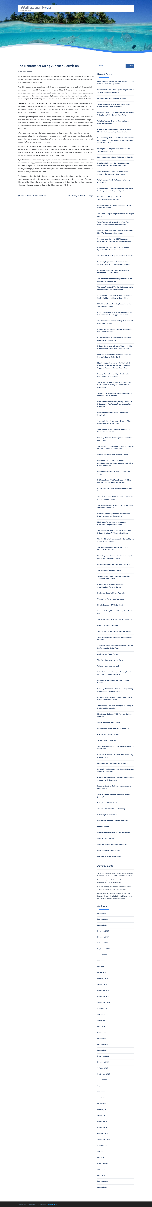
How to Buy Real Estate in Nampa (81, 196)
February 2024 (102, 1044)
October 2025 (102, 943)
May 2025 (101, 967)
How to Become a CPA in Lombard (110, 605)
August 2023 (102, 1080)
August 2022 (102, 1145)
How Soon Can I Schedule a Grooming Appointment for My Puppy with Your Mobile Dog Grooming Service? (115, 463)
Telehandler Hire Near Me (106, 740)
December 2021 (103, 1163)
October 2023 (102, 1068)
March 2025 (101, 973)
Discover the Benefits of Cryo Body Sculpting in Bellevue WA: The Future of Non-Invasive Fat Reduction (114, 404)
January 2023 (102, 1116)
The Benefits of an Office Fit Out (109, 570)
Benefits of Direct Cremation (107, 625)
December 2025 (103, 931)
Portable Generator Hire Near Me (109, 856)
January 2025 (102, 985)
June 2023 (101, 1092)
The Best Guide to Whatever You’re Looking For (114, 619)
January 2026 (102, 925)
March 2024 (101, 1038)
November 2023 (103, 1062)
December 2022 (103, 1122)
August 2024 (102, 1008)
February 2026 (102, 919)
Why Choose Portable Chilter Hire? (110, 722)
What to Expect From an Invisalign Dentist (112, 455)
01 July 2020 (22, 71)
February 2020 (102, 1181)
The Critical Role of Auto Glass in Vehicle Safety (115, 256)
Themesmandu (52, 1204)
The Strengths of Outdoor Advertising (111, 809)
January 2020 (102, 1187)
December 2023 (103, 1056)
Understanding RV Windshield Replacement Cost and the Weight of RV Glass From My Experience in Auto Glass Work (115, 140)
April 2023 (101, 1098)
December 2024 (103, 991)
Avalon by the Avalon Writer (107, 654)
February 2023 (102, 1110)
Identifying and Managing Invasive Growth (112, 763)
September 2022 (103, 1139)
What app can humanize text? (108, 666)
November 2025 (103, 937)
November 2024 (103, 997)
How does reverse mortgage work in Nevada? (114, 564)
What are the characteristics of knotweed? (112, 845)
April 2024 (101, 1032)
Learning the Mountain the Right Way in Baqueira (115, 157)
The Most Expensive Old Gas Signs (110, 660)
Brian (29, 71)
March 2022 (101, 1157)
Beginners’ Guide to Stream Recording (111, 593)
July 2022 (101, 1151)
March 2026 (101, 913)
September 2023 (103, 1074)
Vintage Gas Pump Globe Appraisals (110, 599)
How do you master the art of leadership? (112, 821)
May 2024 (101, 1026)
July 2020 (101, 1169)
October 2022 (102, 1133)
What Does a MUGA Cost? (107, 803)
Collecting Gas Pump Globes (107, 815)
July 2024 (101, 1014)
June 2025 (101, 961)
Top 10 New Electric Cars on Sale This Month (114, 631)
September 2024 (103, 1002)
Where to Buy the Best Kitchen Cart (31, 196)
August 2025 (102, 955)
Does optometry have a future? (108, 850)
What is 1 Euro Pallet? (105, 839)
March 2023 (101, 1104)
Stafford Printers (103, 827)
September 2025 (103, 949)
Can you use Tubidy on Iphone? (108, 734)
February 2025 (102, 979)
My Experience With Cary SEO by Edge (111, 98)
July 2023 (101, 1086)
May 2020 (101, 1175)
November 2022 (103, 1128)
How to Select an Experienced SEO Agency (113, 728)
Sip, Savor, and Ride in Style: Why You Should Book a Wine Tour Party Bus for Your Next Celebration (114, 384)
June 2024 (101, 1020)
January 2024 (102, 1050)
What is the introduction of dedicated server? (113, 833)
